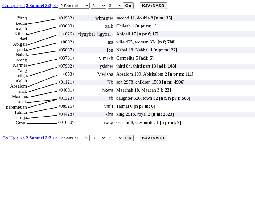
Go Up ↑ (10, 5)
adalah (21, 28)
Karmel (20, 65)
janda (22, 49)
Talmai (20, 112)
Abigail (20, 44)
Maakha (19, 96)
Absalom (18, 86)
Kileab (20, 33)
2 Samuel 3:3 (38, 5)
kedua (21, 23)
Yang (22, 17)
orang (21, 59)
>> (55, 5)
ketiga (21, 75)
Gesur (21, 122)
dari (23, 38)
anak (22, 91)
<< (22, 5)
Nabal (21, 54)
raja (23, 117)
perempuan (16, 107)
